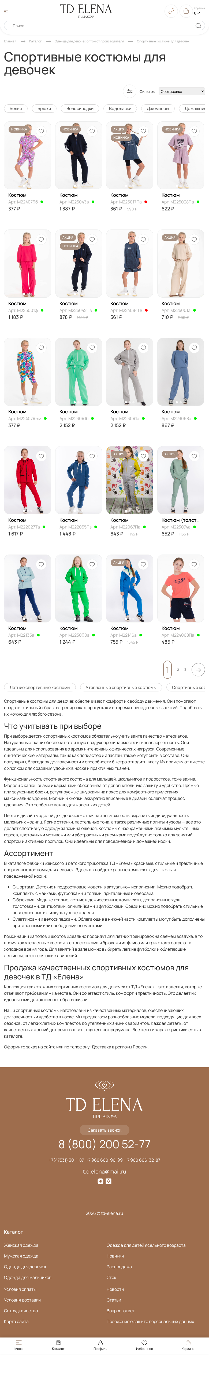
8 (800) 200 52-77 (104, 1144)
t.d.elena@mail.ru (104, 1171)
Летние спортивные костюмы (40, 687)
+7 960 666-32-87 (142, 1160)
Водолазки (120, 108)
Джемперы (158, 108)
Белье (16, 108)
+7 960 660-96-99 (104, 1160)
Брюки (44, 108)
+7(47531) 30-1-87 (66, 1160)
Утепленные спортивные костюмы (121, 687)
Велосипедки (80, 108)
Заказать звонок (104, 1130)
